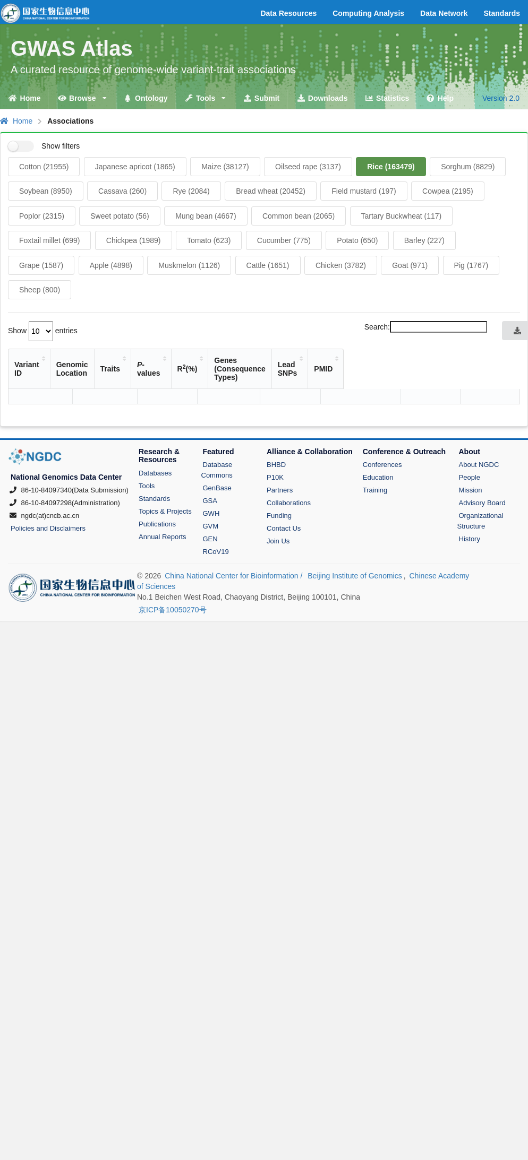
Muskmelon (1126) (189, 265)
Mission (470, 458)
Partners (280, 458)
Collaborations (289, 471)
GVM (211, 494)
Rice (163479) (391, 166)
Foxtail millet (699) (49, 240)
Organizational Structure (480, 489)
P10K (275, 445)
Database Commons (217, 438)
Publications (157, 492)
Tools (147, 454)
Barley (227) (424, 240)
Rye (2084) (191, 191)
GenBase (217, 456)
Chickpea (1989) (133, 240)
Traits (168, 360)
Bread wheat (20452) (270, 191)
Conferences (382, 433)
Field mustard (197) (363, 191)
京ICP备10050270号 (173, 578)
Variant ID (31, 360)
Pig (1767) (471, 265)
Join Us (278, 509)
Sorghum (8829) (468, 166)
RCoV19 (216, 520)
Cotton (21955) (44, 166)
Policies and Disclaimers (48, 496)
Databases (155, 441)
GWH (211, 482)
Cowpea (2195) (447, 191)
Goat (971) (410, 265)
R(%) (264, 360)
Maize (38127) (225, 166)
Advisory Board (482, 471)
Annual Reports (162, 505)
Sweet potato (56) (119, 216)
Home (16, 121)
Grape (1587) (41, 265)
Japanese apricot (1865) (135, 166)
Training (375, 458)
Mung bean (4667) (205, 216)
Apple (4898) (111, 265)
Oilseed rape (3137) (308, 166)
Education (378, 445)
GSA (210, 469)
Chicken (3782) (341, 265)
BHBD (276, 433)
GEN (210, 507)
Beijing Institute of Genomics (355, 544)
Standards (154, 467)
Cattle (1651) (267, 265)
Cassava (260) (122, 191)
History (469, 507)
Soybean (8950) (45, 191)
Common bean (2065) (298, 216)
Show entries (43, 330)
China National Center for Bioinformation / (234, 544)
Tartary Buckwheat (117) (401, 216)
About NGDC (479, 433)
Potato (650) (357, 240)
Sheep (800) (39, 289)
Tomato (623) (209, 240)
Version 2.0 (501, 98)
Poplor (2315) (41, 216)
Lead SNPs (443, 360)
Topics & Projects (165, 479)
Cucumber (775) (284, 240)
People (469, 445)
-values (216, 360)
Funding (279, 484)
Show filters (60, 146)
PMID (496, 360)
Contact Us (284, 496)
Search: (425, 327)
